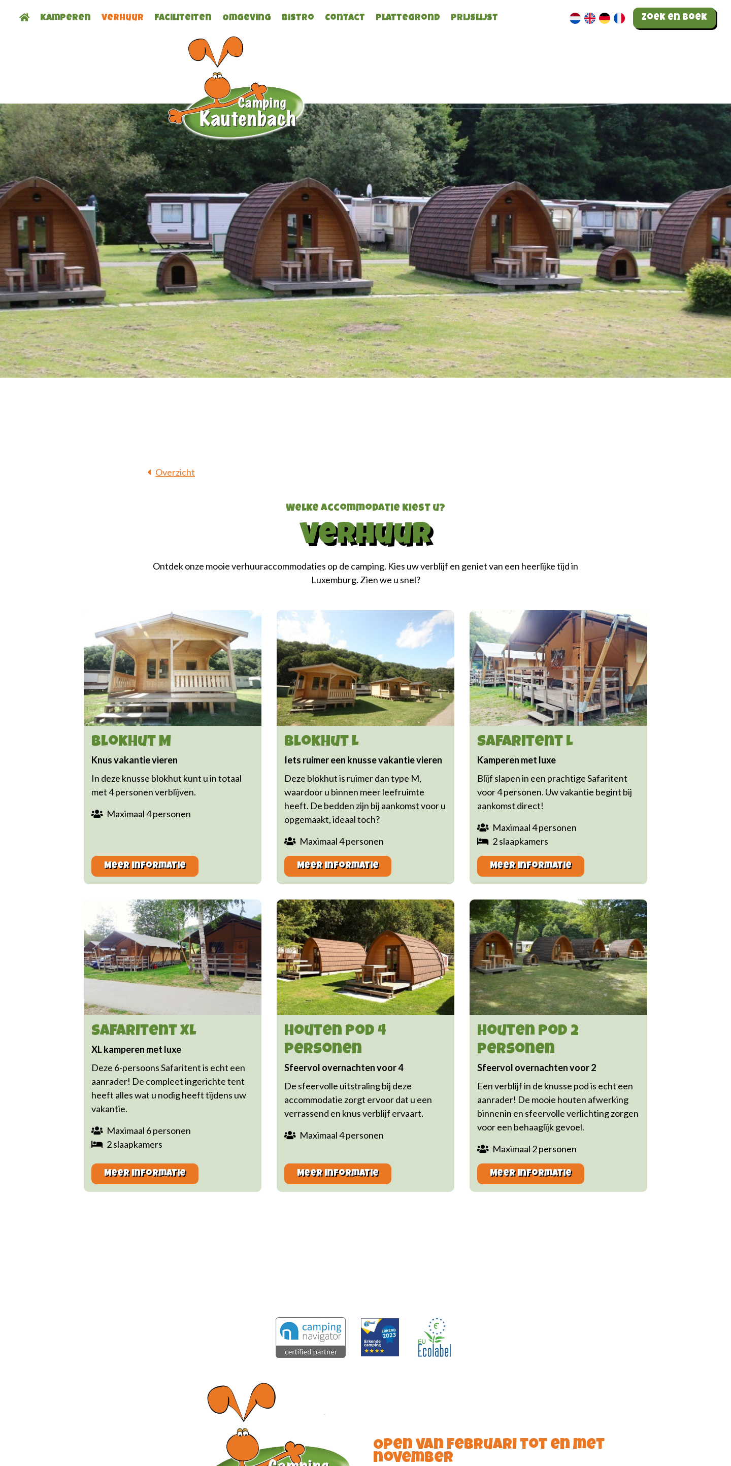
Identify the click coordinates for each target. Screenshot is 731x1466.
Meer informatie (145, 866)
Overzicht (175, 472)
